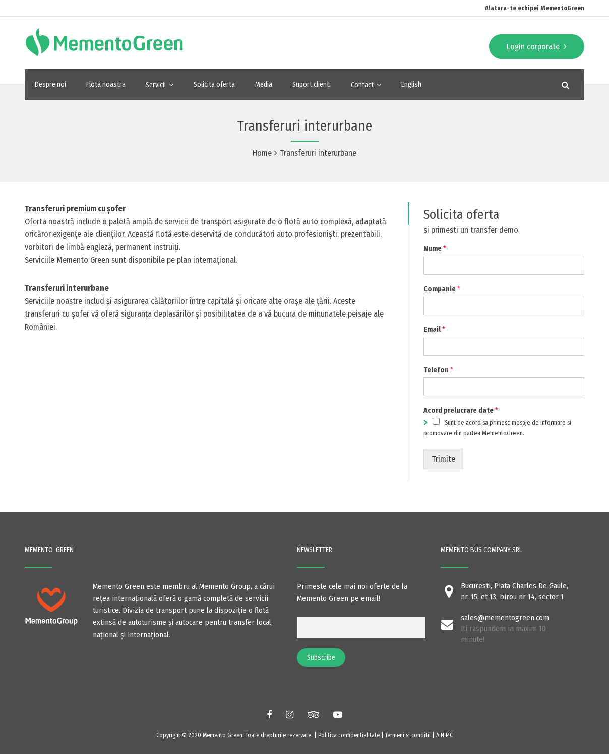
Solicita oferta (214, 84)
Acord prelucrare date (460, 410)
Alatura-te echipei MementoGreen (534, 8)
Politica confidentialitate (349, 735)
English (411, 84)
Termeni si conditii (408, 735)
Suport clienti (311, 84)
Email (434, 329)
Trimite (443, 459)
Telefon (438, 370)
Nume (434, 248)
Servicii (156, 85)
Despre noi (50, 84)
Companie (441, 289)
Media (263, 84)
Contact (362, 85)
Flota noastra (106, 84)
